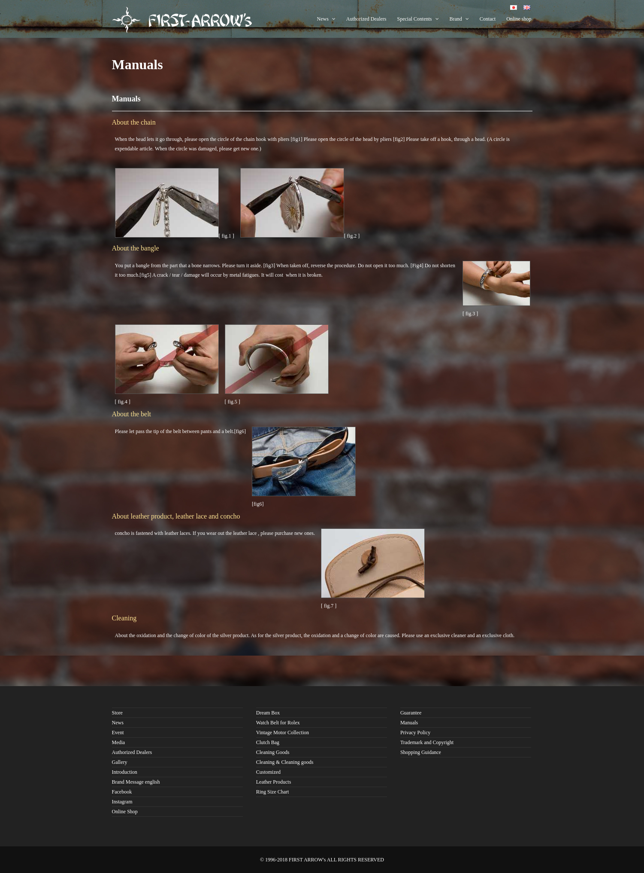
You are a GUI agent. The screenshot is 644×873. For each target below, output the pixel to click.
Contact (488, 19)
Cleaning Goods (273, 752)
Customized (268, 772)
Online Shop (125, 812)
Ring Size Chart (272, 792)
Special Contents (418, 19)
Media (118, 742)
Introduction (124, 772)
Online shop (518, 19)
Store (117, 713)
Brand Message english (136, 782)
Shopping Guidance (420, 752)
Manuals (409, 723)
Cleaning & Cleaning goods (285, 762)
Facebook (122, 792)
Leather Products (273, 782)
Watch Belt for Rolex (278, 723)
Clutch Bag (267, 742)
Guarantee (410, 713)
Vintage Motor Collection (282, 733)
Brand (459, 19)
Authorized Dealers (366, 19)
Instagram (122, 802)
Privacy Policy (415, 733)
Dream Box (268, 713)
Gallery (119, 762)
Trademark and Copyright (427, 742)
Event (118, 733)
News (326, 19)
